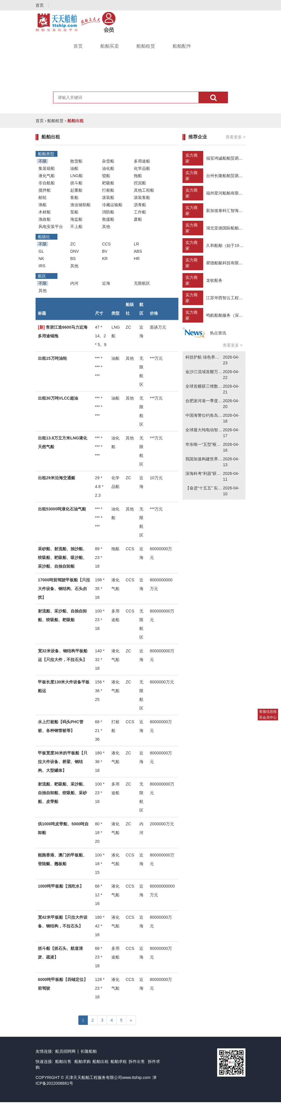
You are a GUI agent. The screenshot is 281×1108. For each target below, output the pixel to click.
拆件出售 (137, 1061)
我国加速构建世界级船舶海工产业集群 (220, 459)
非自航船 (46, 183)
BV (105, 251)
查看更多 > (235, 137)
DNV (74, 251)
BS (73, 258)
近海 (106, 283)
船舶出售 (64, 1061)
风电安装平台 (50, 226)
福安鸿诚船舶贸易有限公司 (230, 158)
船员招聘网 (65, 1051)
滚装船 (108, 197)
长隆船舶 (88, 1051)
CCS (106, 244)
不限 (42, 161)
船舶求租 (118, 1061)
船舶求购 (82, 1061)
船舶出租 (100, 1061)
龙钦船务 (214, 280)
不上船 (76, 226)
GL (41, 251)
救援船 (108, 219)
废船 (138, 219)
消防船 (108, 212)
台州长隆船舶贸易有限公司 (230, 175)
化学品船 (142, 168)
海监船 (76, 219)
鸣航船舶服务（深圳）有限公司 (234, 315)
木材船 (44, 212)
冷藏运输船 (112, 204)
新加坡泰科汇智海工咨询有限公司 (236, 210)
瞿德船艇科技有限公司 (226, 263)
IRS (41, 265)
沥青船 (140, 204)
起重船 (76, 190)
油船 (74, 168)
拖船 (138, 175)
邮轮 (42, 197)
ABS (138, 251)
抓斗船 (76, 183)
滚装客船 (142, 197)
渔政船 (44, 219)
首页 (40, 5)
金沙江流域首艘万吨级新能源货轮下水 (220, 371)
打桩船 (108, 190)
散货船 (76, 161)
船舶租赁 (145, 46)
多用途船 (142, 161)
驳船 (106, 175)
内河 (74, 283)
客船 (74, 197)
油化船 (108, 168)
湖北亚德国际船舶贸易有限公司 (234, 228)
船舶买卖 (109, 46)
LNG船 (76, 175)
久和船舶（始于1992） (227, 245)
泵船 (74, 212)
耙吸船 (108, 183)
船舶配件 (182, 46)
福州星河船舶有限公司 (226, 193)
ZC (73, 244)
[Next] (131, 1020)
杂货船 (108, 161)
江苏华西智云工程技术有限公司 (234, 297)
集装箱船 (46, 168)
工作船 (140, 212)
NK (41, 258)
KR (105, 258)
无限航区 (142, 283)
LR (136, 244)
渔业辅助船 (80, 204)
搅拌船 (44, 190)
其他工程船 (144, 190)
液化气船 (46, 175)
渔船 (42, 204)
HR (137, 258)
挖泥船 (140, 183)
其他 (106, 226)
